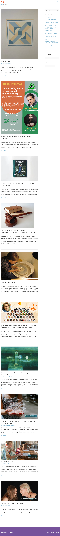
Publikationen (11, 284)
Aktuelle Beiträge (47, 1)
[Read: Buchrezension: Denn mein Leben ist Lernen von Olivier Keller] (19, 168)
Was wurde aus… (7, 61)
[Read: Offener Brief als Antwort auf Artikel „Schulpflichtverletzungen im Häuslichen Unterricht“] (17, 215)
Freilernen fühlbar (7, 63)
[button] (57, 1)
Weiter (35, 521)
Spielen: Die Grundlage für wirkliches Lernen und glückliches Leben (51, 43)
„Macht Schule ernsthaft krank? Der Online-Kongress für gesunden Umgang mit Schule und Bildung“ (51, 33)
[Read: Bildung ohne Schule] (19, 265)
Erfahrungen (34, 1)
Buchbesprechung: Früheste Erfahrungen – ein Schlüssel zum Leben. (51, 38)
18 (20, 521)
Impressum (53, 532)
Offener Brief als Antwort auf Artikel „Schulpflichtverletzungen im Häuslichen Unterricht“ (51, 27)
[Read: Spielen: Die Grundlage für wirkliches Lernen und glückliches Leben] (19, 406)
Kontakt (48, 532)
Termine (53, 1)
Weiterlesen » (3, 75)
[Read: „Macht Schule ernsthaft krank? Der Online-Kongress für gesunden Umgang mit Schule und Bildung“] (19, 312)
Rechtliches (3, 234)
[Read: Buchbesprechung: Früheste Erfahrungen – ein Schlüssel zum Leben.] (19, 358)
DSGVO (57, 532)
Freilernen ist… (19, 1)
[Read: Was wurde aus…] (19, 34)
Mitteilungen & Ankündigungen (10, 328)
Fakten (39, 1)
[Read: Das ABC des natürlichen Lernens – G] (19, 491)
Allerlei (2, 63)
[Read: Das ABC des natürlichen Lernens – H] (19, 450)
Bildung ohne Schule (8, 282)
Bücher (2, 187)
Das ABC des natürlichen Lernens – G (14, 503)
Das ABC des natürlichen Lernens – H (14, 462)
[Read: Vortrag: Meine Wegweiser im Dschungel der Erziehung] (19, 107)
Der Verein (27, 1)
